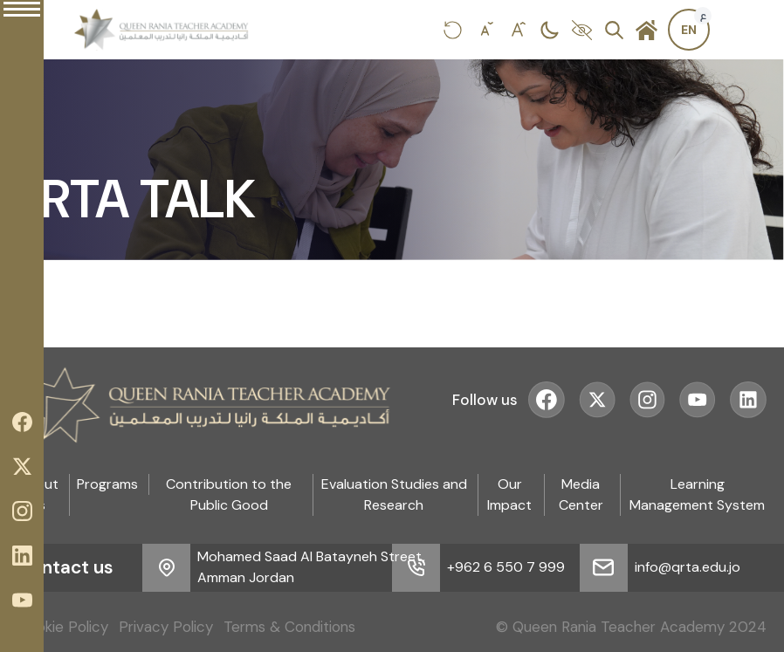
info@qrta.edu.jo (687, 567)
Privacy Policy (166, 626)
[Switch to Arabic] (689, 30)
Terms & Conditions (289, 626)
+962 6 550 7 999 (506, 567)
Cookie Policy (62, 626)
